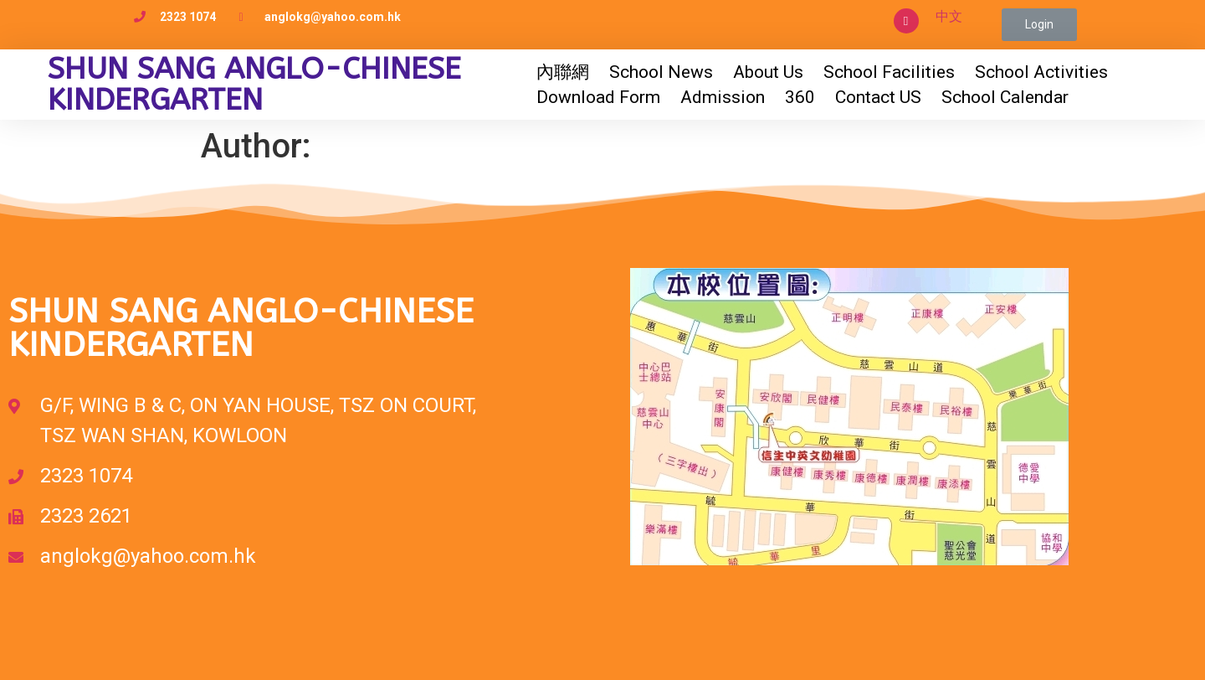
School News (661, 72)
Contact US (878, 97)
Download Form (598, 97)
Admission (722, 97)
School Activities (1041, 72)
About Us (768, 72)
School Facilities (889, 72)
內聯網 (562, 72)
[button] (1039, 24)
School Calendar (1005, 97)
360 (800, 97)
